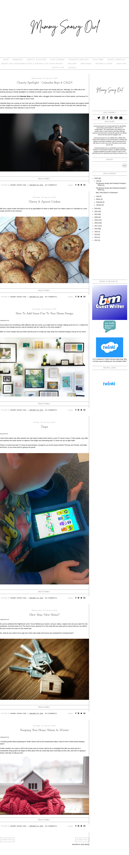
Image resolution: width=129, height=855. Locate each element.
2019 (96, 220)
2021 (96, 214)
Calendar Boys (25, 96)
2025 (96, 178)
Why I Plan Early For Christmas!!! (107, 193)
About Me (121, 64)
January (99, 205)
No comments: (51, 185)
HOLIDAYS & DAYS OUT (79, 60)
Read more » (44, 179)
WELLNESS (72, 64)
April (98, 196)
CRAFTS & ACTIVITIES (36, 60)
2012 (96, 240)
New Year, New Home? (44, 614)
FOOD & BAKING (57, 60)
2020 (96, 217)
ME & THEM (98, 60)
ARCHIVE (72, 68)
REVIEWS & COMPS (104, 64)
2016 (96, 229)
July (97, 181)
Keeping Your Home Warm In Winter (44, 730)
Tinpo (44, 426)
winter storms (31, 741)
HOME (6, 60)
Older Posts (82, 840)
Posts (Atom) (85, 844)
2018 (96, 223)
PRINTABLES (86, 64)
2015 (96, 232)
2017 (96, 226)
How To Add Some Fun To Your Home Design (44, 313)
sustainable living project (9, 751)
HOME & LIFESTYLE (116, 60)
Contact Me (58, 68)
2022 (96, 211)
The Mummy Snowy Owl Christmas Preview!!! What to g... (111, 189)
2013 (96, 237)
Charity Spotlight (19, 92)
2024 (96, 208)
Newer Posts (7, 840)
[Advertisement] (110, 260)
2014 (96, 234)
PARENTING (18, 60)
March (98, 199)
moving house (68, 633)
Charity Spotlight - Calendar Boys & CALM (44, 82)
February (99, 202)
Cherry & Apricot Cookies (44, 201)
